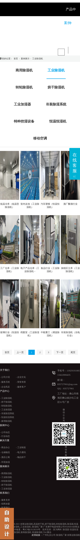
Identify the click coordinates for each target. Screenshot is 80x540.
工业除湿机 (37, 58)
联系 (25, 36)
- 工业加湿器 (6, 409)
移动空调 (40, 138)
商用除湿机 (24, 70)
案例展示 (25, 58)
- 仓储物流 (5, 452)
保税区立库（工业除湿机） (70, 270)
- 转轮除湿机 (6, 406)
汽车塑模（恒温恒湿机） (50, 205)
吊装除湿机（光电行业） (70, 334)
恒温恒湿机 (57, 121)
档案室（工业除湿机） (29, 334)
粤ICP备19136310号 (31, 529)
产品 (39, 36)
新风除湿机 (26, 532)
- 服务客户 (21, 387)
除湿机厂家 (61, 535)
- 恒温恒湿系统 (7, 417)
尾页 (73, 352)
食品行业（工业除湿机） (50, 270)
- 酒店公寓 (5, 457)
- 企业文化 (21, 377)
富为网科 (57, 529)
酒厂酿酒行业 (70, 204)
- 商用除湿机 (6, 473)
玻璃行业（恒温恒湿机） (9, 334)
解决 (53, 23)
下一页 (59, 352)
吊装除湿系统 (56, 104)
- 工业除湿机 (6, 398)
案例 (67, 23)
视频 (12, 36)
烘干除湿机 (56, 87)
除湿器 (66, 529)
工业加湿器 (22, 104)
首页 (16, 58)
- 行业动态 (5, 436)
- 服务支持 (5, 500)
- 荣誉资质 (21, 382)
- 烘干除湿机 (6, 402)
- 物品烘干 (21, 457)
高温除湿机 (37, 532)
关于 (26, 23)
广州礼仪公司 (49, 535)
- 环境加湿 (5, 462)
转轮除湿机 (24, 87)
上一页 (20, 352)
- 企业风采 (5, 387)
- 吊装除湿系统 (7, 413)
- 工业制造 (21, 447)
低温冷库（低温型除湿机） (9, 205)
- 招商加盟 (5, 504)
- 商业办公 (5, 447)
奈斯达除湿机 (73, 535)
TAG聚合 (47, 532)
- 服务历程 (5, 382)
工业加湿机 (15, 532)
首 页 (12, 23)
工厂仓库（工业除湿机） (9, 270)
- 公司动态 (5, 432)
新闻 (40, 23)
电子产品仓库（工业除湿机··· (29, 270)
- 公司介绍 (5, 377)
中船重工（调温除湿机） (50, 334)
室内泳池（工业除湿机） (29, 205)
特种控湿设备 (24, 121)
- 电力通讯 (21, 452)
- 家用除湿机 (6, 421)
